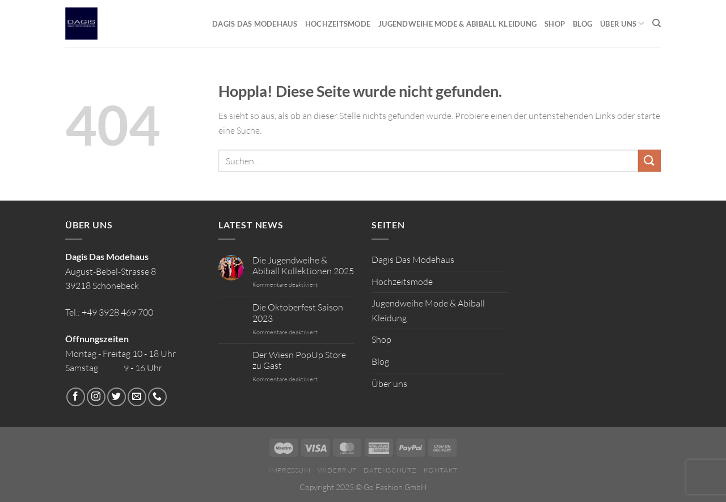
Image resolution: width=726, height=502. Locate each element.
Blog (582, 23)
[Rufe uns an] (157, 397)
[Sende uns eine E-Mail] (137, 397)
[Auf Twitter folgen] (116, 397)
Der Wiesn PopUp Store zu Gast (299, 360)
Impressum (289, 470)
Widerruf (337, 470)
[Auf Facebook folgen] (75, 397)
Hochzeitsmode (337, 23)
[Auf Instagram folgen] (96, 397)
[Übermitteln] (649, 161)
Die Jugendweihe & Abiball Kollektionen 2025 (303, 265)
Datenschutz (390, 470)
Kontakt (441, 470)
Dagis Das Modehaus (254, 23)
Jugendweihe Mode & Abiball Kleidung (457, 23)
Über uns (622, 23)
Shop (554, 23)
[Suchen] (656, 23)
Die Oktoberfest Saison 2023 (297, 313)
